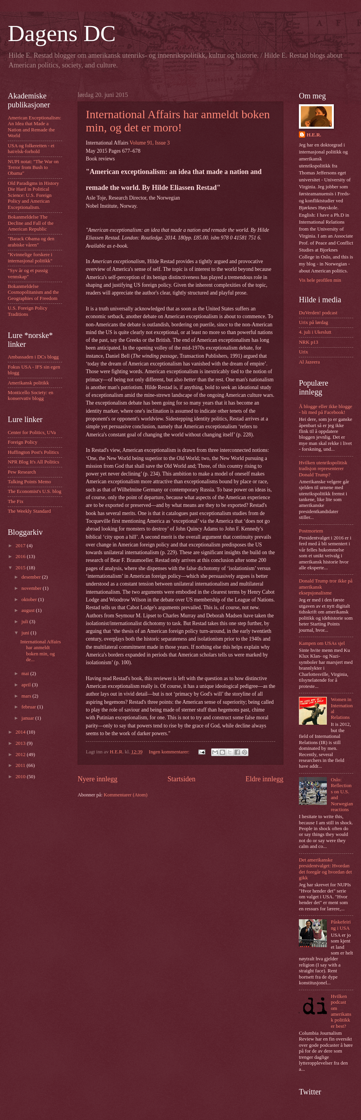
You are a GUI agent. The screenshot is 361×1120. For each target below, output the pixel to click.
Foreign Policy (22, 442)
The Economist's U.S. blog (34, 491)
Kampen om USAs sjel (322, 643)
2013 (21, 743)
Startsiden (181, 779)
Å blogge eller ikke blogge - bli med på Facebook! (325, 409)
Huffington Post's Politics (33, 452)
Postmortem (311, 531)
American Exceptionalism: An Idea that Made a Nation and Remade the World (34, 126)
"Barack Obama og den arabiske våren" (31, 241)
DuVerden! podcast (318, 312)
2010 (21, 776)
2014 (21, 732)
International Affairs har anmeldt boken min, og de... (40, 650)
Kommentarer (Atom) (126, 795)
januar (28, 718)
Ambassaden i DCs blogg (33, 357)
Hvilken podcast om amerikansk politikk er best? (341, 1011)
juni (25, 633)
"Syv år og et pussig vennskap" (28, 273)
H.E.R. (314, 135)
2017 (21, 545)
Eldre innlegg (264, 779)
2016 (21, 556)
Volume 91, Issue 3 (150, 143)
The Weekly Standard (29, 511)
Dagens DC (62, 33)
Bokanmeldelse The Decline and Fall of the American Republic (31, 223)
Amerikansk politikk (28, 383)
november (32, 588)
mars (26, 696)
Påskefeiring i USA (341, 924)
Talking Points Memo (29, 481)
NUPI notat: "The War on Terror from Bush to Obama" (33, 167)
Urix (303, 352)
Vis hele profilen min (320, 280)
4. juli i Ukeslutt (315, 332)
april (26, 685)
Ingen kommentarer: (170, 752)
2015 (21, 567)
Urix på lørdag (313, 322)
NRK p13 (308, 342)
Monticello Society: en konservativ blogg (30, 395)
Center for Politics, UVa (32, 432)
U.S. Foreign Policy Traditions (27, 311)
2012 (21, 754)
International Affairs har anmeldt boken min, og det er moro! (178, 121)
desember (31, 577)
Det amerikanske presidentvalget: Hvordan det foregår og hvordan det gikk (325, 868)
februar (29, 707)
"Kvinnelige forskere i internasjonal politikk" (30, 257)
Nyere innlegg (98, 779)
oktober (29, 599)
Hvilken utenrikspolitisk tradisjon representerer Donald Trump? (323, 468)
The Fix (15, 501)
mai (25, 673)
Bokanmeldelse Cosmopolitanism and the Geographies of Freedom (33, 292)
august (28, 610)
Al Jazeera (309, 362)
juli (25, 621)
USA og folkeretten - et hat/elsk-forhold (31, 148)
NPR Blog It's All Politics (33, 462)
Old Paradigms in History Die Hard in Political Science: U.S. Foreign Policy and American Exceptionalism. (33, 195)
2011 (21, 765)
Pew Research (22, 472)
